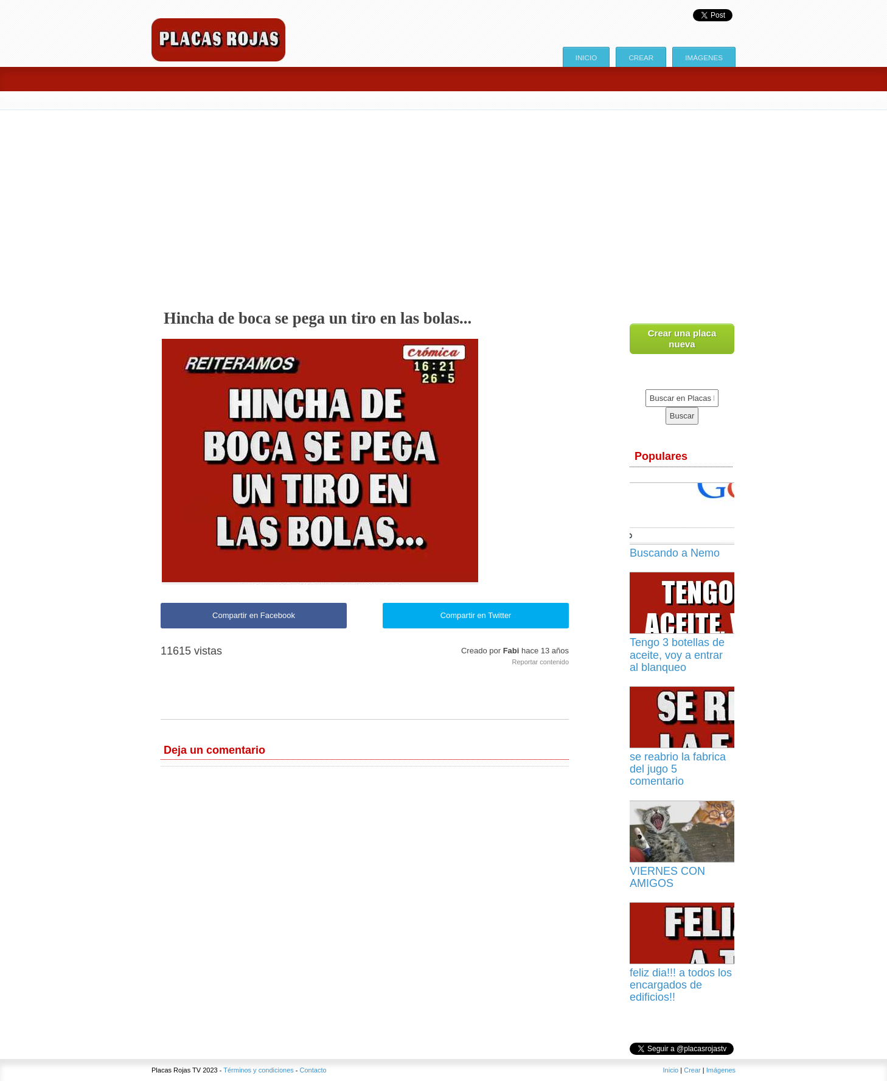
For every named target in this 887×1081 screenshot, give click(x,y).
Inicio (586, 57)
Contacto (313, 1070)
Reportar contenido (540, 662)
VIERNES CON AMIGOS (667, 877)
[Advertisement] (443, 201)
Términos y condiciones (258, 1070)
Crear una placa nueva (682, 338)
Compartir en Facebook (253, 615)
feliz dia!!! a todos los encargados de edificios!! (681, 985)
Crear (640, 57)
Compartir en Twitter (476, 615)
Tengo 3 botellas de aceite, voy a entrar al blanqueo (677, 654)
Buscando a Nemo (675, 553)
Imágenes (704, 57)
